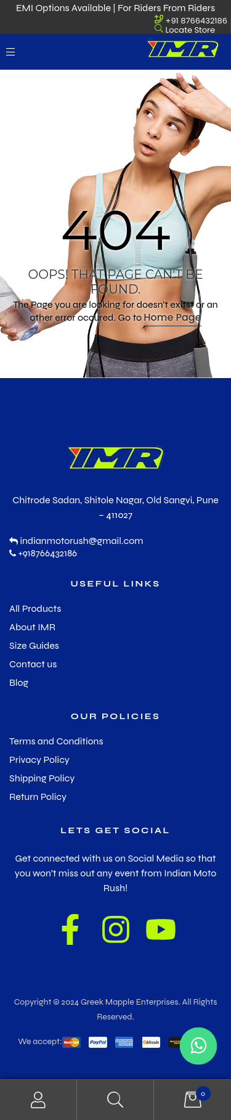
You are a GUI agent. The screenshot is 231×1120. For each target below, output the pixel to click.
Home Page (172, 317)
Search (115, 1100)
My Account (38, 1100)
